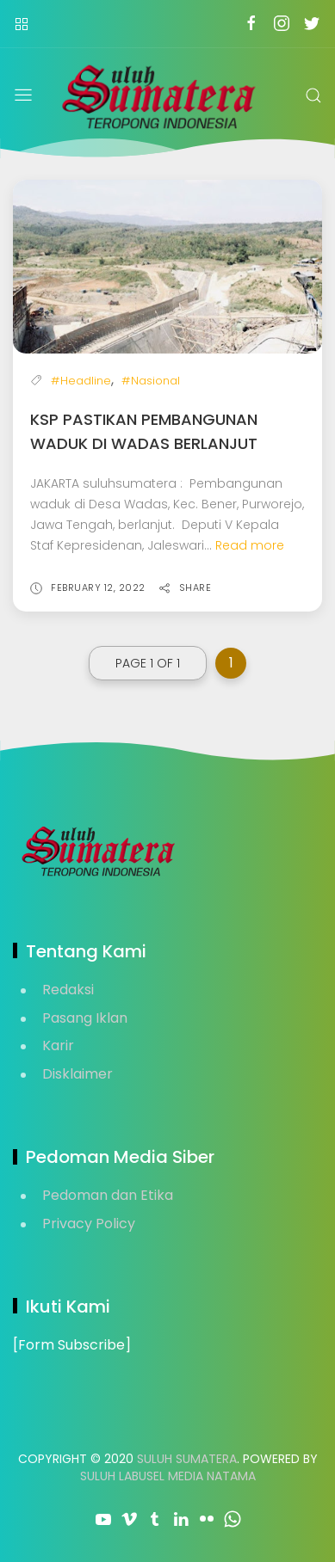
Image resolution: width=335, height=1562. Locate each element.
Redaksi (68, 989)
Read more (249, 545)
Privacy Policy (88, 1223)
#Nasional (150, 380)
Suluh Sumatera (187, 1458)
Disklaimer (77, 1074)
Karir (58, 1045)
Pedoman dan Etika (107, 1195)
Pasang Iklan (84, 1018)
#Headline (81, 380)
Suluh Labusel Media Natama (168, 1476)
